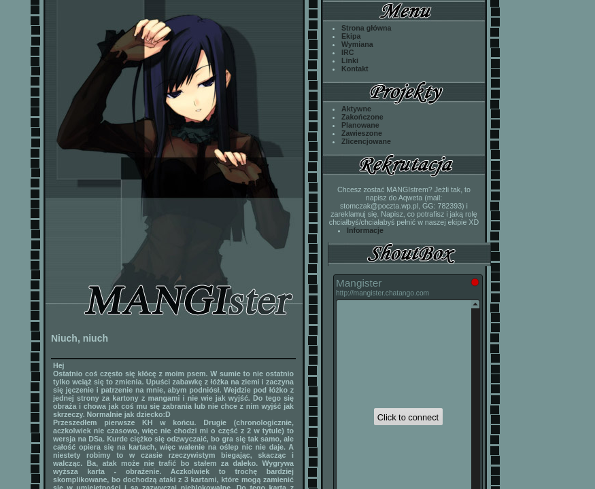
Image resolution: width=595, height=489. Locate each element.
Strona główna (366, 28)
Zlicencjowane (366, 141)
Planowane (360, 125)
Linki (349, 60)
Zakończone (362, 117)
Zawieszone (361, 133)
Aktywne (356, 109)
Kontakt (355, 69)
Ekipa (350, 36)
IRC (347, 52)
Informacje (365, 230)
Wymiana (357, 44)
